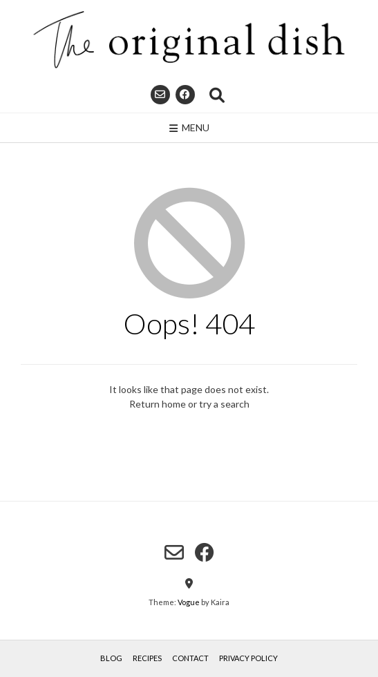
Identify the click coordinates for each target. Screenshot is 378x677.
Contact (190, 658)
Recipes (147, 658)
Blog (111, 658)
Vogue (189, 602)
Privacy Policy (248, 658)
